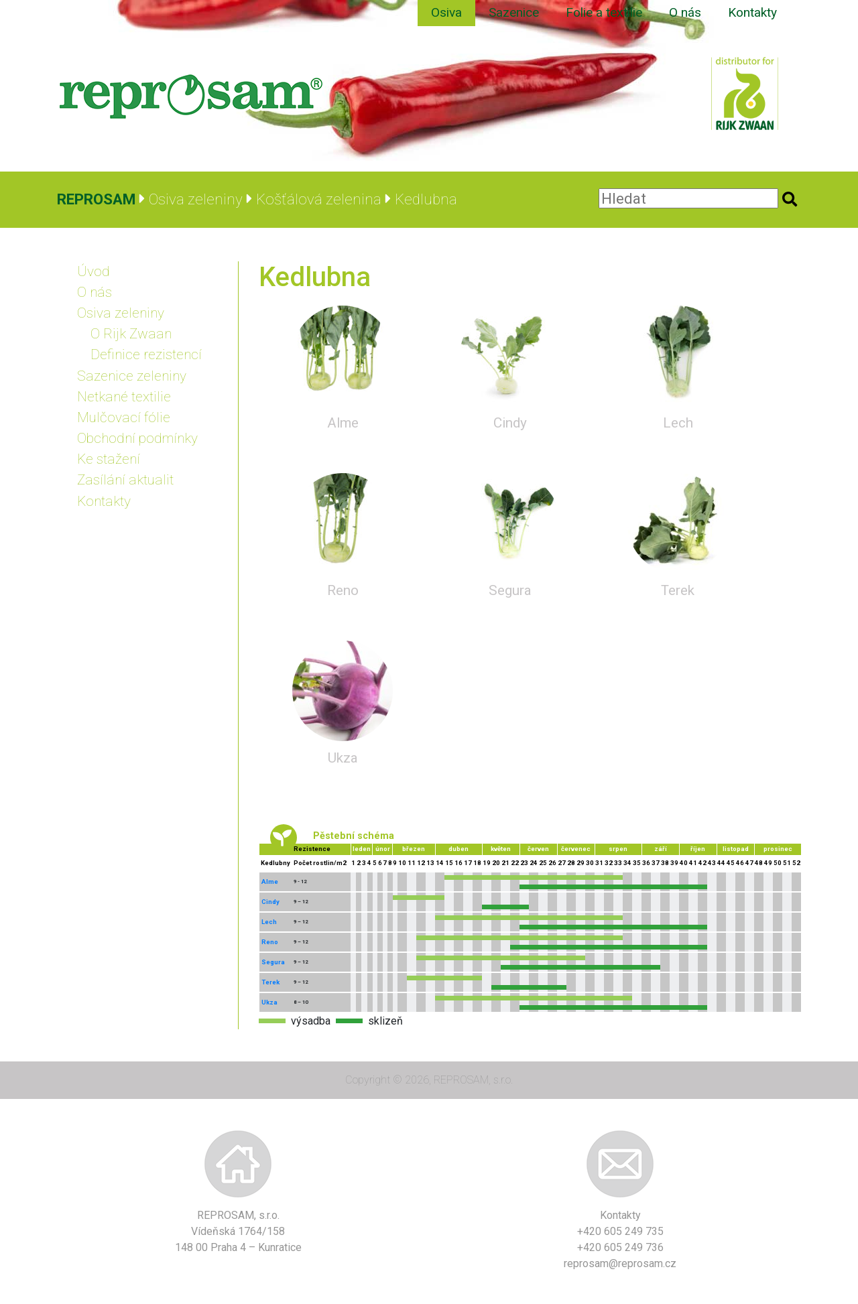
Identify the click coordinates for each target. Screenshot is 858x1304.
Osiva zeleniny (120, 313)
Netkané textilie (124, 397)
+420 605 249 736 (620, 1247)
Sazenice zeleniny (131, 376)
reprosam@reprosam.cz (620, 1263)
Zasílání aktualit (125, 480)
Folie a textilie (604, 12)
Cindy (510, 423)
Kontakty (752, 12)
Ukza (343, 758)
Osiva (446, 12)
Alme (343, 423)
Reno (343, 590)
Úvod (93, 271)
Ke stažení (108, 459)
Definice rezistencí (146, 354)
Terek (677, 590)
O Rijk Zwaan (131, 334)
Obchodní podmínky (137, 438)
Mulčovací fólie (123, 417)
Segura (510, 590)
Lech (678, 423)
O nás (685, 12)
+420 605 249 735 (620, 1231)
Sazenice (514, 12)
